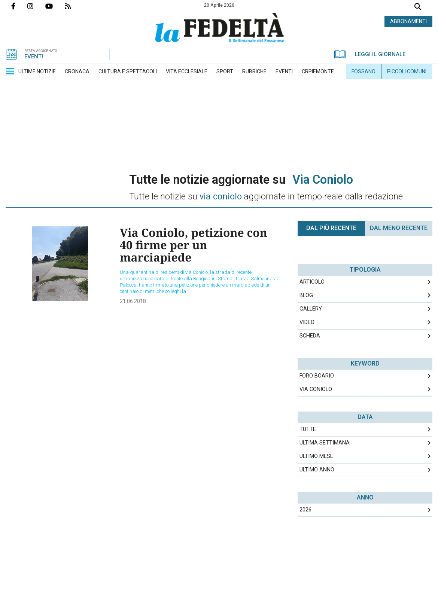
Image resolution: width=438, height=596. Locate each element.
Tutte (307, 429)
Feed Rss (74, 6)
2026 (305, 510)
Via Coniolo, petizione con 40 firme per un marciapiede (193, 245)
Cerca (417, 7)
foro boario (316, 376)
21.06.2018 (133, 301)
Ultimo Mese (316, 456)
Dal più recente (331, 228)
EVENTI (33, 56)
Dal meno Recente (399, 228)
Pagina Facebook (19, 6)
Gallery (310, 309)
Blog (306, 295)
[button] (10, 71)
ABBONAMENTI (408, 21)
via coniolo (315, 389)
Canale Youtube (55, 6)
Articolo (312, 282)
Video (306, 322)
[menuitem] (37, 71)
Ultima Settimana (324, 443)
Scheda (309, 336)
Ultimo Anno (316, 470)
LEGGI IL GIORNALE (369, 54)
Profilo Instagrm (36, 6)
